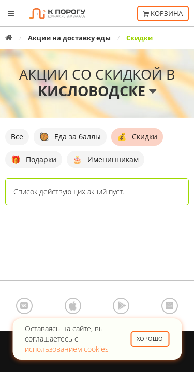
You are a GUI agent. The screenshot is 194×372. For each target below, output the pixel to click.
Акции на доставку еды (69, 37)
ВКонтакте (24, 306)
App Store (73, 306)
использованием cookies (67, 349)
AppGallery (169, 306)
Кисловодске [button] (97, 90)
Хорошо (150, 339)
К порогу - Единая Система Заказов (57, 13)
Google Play (121, 306)
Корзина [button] (163, 13)
